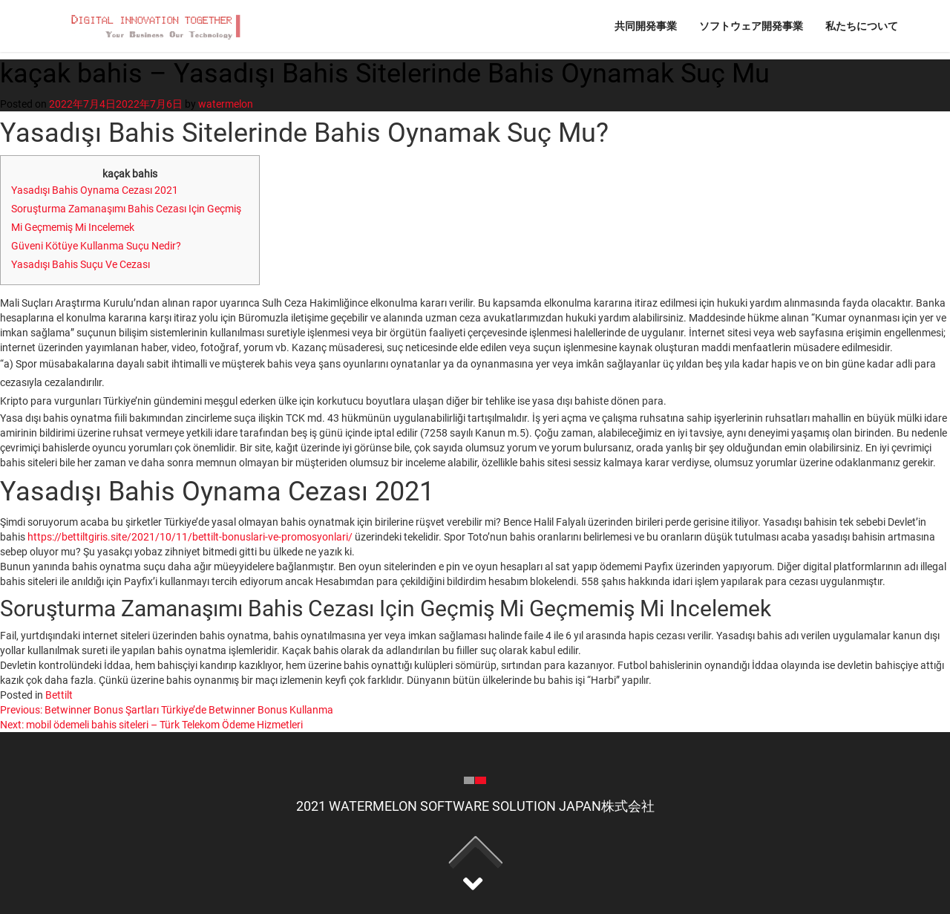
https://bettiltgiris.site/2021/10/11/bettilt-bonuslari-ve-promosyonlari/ (190, 537)
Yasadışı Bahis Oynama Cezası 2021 (94, 190)
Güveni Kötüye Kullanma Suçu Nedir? (96, 246)
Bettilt (59, 695)
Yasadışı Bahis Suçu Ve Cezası (80, 264)
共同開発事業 (646, 26)
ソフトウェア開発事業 (751, 26)
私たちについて (861, 26)
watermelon (225, 104)
